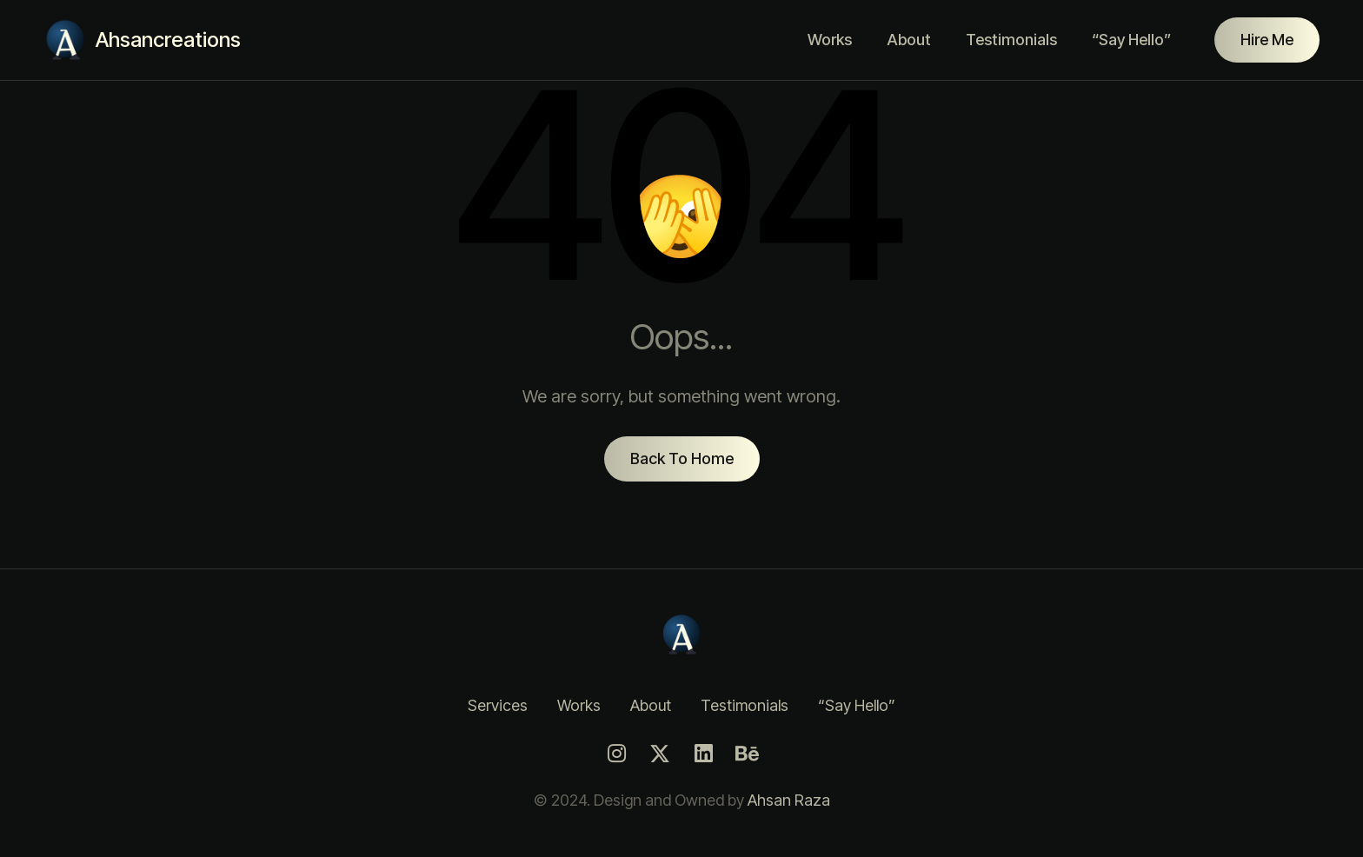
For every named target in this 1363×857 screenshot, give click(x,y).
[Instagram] (616, 753)
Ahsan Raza (789, 800)
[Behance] (746, 753)
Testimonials (1011, 39)
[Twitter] (659, 753)
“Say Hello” (1131, 39)
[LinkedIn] (703, 753)
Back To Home (682, 458)
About (909, 39)
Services (498, 705)
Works (830, 39)
